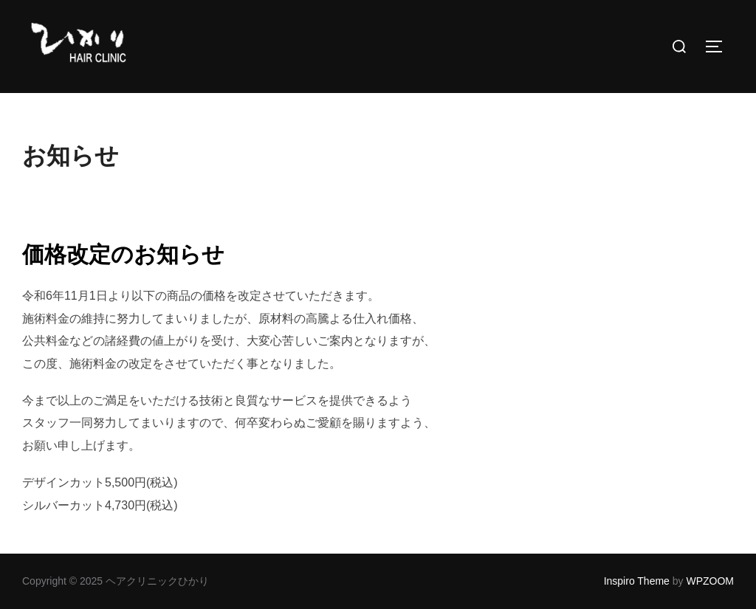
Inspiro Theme (637, 581)
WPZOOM (710, 581)
